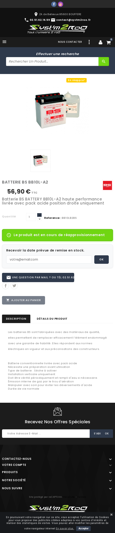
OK (101, 259)
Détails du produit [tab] (52, 319)
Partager (5, 285)
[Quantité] (31, 217)
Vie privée (69, 497)
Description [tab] (16, 319)
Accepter (83, 528)
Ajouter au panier (23, 300)
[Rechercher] (52, 61)
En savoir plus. (65, 528)
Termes (82, 497)
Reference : (52, 218)
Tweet (14, 285)
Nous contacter (70, 42)
